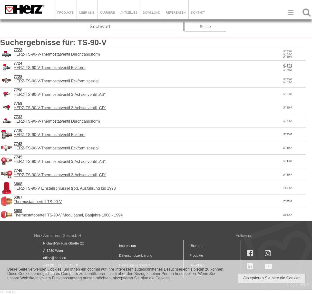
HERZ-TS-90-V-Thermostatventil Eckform (49, 65)
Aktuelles (128, 12)
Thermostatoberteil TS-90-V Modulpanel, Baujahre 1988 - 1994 (68, 213)
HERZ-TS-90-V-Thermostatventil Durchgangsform (57, 52)
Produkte (65, 12)
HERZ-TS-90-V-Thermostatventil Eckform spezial (56, 79)
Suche (205, 27)
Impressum (127, 246)
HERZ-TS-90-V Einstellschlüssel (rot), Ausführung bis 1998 (65, 186)
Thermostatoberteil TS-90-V (38, 199)
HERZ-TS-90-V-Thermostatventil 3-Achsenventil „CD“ (60, 105)
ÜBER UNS (86, 12)
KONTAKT (198, 12)
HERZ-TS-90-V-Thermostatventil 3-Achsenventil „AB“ (60, 92)
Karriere (107, 12)
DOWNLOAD (151, 12)
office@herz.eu (54, 258)
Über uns (196, 246)
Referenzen (175, 12)
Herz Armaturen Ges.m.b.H (57, 236)
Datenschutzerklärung (135, 255)
